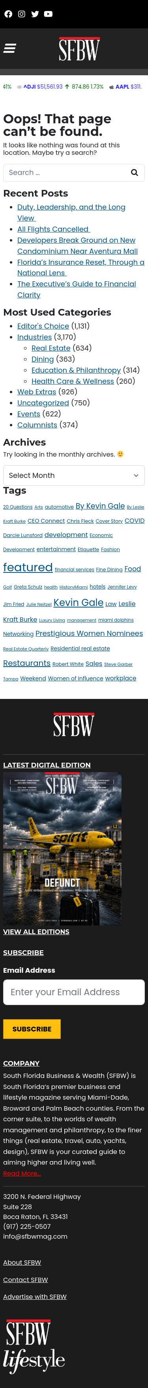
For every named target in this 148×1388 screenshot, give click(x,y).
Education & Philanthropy (76, 370)
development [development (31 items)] (66, 534)
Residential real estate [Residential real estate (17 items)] (80, 648)
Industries (34, 337)
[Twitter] (35, 14)
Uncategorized (43, 403)
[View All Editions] (62, 848)
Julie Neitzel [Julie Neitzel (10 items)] (38, 604)
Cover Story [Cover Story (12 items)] (109, 521)
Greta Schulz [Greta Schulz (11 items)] (28, 587)
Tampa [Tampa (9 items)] (10, 679)
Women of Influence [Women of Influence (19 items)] (75, 678)
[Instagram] (21, 14)
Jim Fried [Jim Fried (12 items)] (13, 604)
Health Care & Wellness (73, 381)
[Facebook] (8, 14)
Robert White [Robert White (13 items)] (68, 664)
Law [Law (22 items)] (110, 604)
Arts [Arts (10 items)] (38, 507)
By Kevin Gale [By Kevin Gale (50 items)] (100, 506)
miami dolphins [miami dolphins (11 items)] (116, 620)
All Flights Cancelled (53, 229)
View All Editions (36, 932)
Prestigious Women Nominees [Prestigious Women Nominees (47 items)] (89, 633)
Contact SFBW (25, 1279)
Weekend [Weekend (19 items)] (33, 678)
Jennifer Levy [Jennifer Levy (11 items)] (122, 587)
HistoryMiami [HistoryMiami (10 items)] (74, 587)
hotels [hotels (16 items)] (97, 587)
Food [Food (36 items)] (132, 569)
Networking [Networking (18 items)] (18, 634)
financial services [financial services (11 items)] (74, 570)
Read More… (22, 1173)
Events (28, 414)
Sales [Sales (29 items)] (94, 663)
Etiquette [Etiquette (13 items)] (88, 549)
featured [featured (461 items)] (28, 567)
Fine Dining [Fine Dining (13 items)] (109, 569)
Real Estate (51, 348)
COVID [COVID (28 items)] (134, 520)
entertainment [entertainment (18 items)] (56, 549)
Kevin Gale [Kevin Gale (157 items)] (79, 602)
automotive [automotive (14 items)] (59, 507)
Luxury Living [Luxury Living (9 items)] (52, 620)
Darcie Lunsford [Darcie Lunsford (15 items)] (23, 535)
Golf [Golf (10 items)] (7, 587)
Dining (43, 359)
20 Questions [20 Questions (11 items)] (18, 507)
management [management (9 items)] (81, 620)
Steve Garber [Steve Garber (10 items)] (118, 664)
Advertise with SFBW (35, 1296)
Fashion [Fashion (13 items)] (110, 549)
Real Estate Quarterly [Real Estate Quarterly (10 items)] (26, 649)
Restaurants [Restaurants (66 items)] (27, 663)
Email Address (29, 970)
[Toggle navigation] (8, 48)
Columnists (37, 425)
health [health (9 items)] (51, 587)
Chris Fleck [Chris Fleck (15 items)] (80, 521)
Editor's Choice (43, 326)
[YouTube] (48, 14)
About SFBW (22, 1262)
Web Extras (36, 392)
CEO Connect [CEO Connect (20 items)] (46, 521)
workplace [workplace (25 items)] (121, 678)
